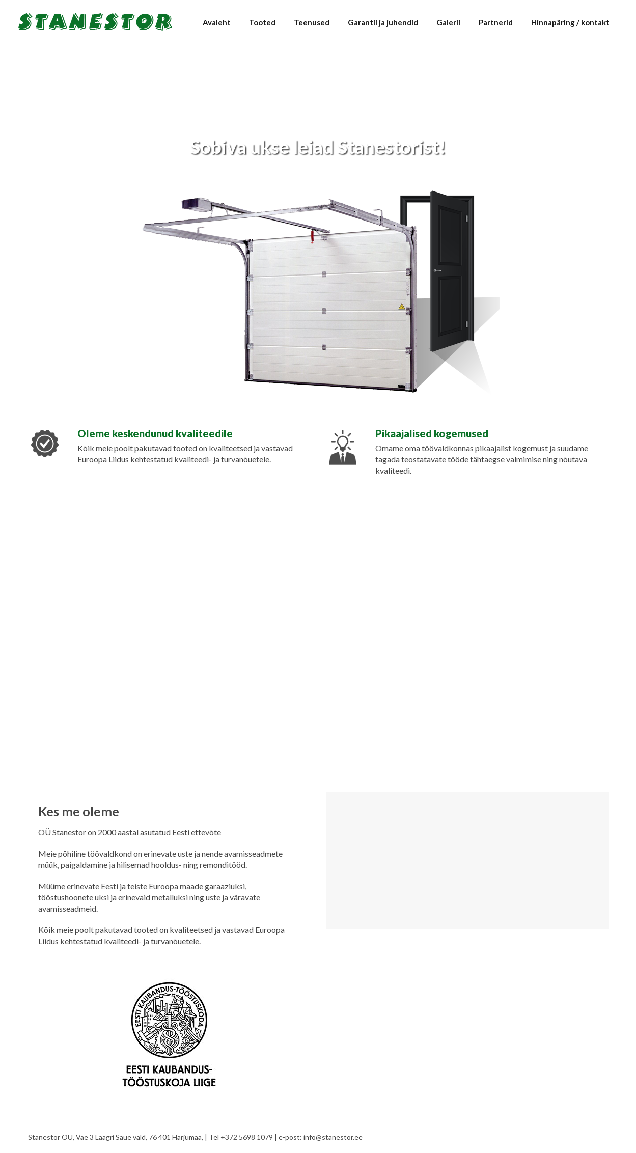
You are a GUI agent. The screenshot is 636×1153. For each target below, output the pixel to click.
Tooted (262, 22)
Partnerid (496, 22)
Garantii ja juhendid (383, 22)
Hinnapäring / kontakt (570, 22)
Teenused (311, 22)
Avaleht (217, 22)
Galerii (448, 22)
